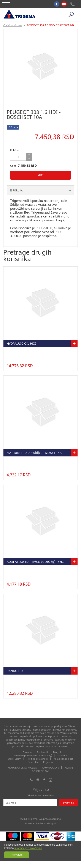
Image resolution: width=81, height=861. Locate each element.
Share (13, 127)
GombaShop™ (48, 823)
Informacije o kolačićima (28, 848)
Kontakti (62, 755)
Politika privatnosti (37, 758)
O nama (27, 752)
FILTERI (69, 767)
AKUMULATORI (50, 767)
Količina (14, 150)
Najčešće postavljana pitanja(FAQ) (33, 755)
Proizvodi (42, 752)
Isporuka (33, 762)
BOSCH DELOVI (40, 771)
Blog (55, 752)
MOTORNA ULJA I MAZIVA (22, 767)
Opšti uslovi (15, 758)
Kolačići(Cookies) (63, 758)
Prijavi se (48, 762)
